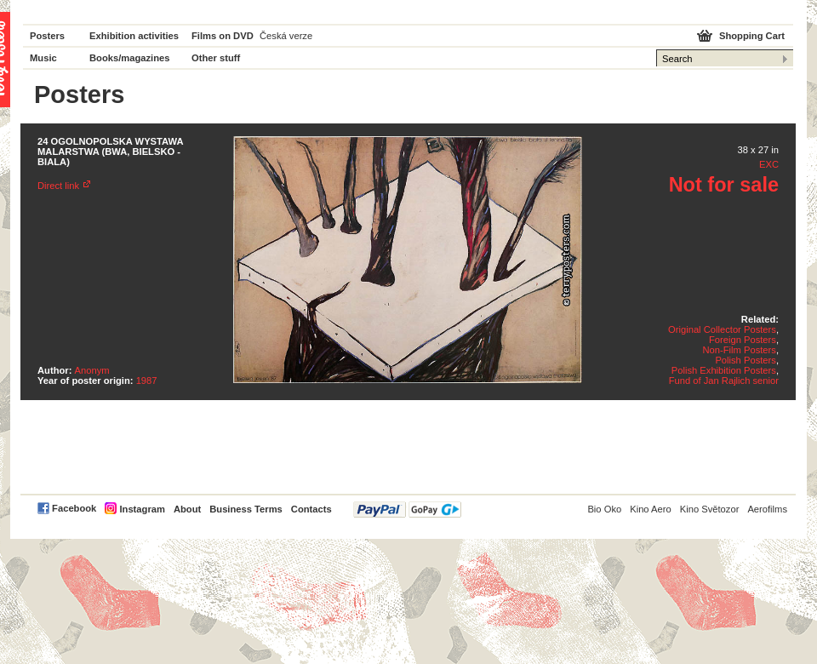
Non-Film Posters (738, 350)
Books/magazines (129, 58)
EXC (769, 164)
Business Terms (246, 509)
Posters (47, 36)
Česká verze (286, 36)
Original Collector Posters (722, 329)
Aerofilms (767, 509)
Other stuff (215, 58)
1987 (146, 380)
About (187, 509)
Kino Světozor (710, 509)
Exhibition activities (134, 36)
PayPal (407, 509)
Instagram (141, 509)
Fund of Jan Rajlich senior (724, 380)
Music (43, 58)
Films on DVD (222, 36)
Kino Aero (650, 509)
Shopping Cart (752, 36)
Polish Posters (745, 360)
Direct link (58, 185)
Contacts (311, 509)
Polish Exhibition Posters (723, 370)
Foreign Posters (742, 340)
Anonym (92, 370)
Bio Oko (604, 509)
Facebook (74, 508)
